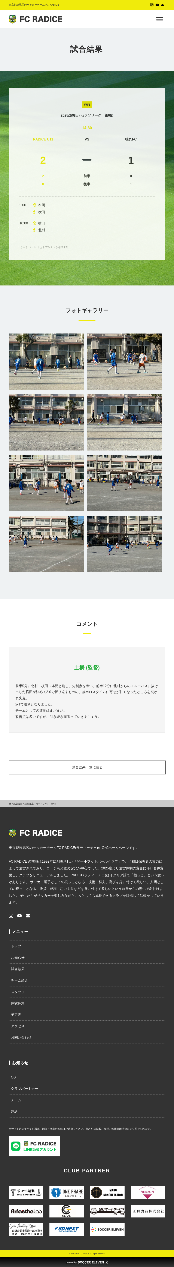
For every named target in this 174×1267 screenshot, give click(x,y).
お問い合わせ (21, 1037)
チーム (16, 1100)
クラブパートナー (24, 1088)
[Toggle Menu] (159, 19)
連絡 (14, 1111)
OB (13, 1077)
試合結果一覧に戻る (87, 767)
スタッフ (18, 992)
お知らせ (18, 958)
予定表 (16, 1015)
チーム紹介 (19, 980)
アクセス (18, 1026)
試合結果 (18, 969)
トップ (16, 946)
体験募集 (18, 1003)
